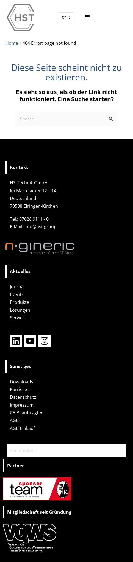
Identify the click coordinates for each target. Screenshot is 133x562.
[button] (87, 17)
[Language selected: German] (66, 17)
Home (11, 43)
